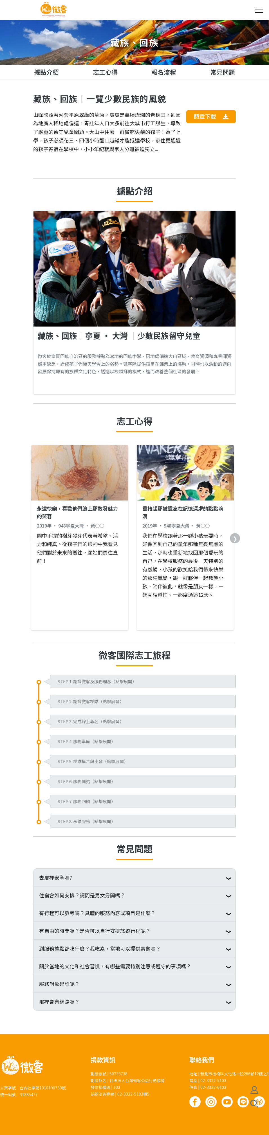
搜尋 (254, 1104)
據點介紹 (46, 71)
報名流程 (163, 71)
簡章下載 (211, 116)
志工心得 (105, 71)
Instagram (211, 1101)
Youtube (227, 1101)
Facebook (195, 1101)
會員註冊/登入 (254, 1090)
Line (243, 1101)
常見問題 (222, 71)
